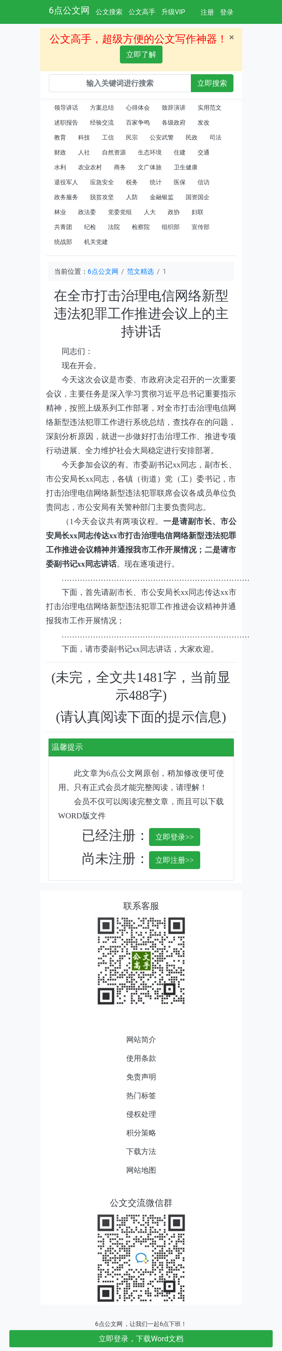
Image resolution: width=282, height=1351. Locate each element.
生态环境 (150, 152)
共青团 (63, 227)
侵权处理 (141, 1114)
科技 (84, 137)
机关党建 (96, 241)
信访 (204, 182)
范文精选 (140, 271)
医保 (180, 182)
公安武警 (162, 137)
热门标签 (141, 1095)
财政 (60, 152)
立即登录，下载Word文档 (141, 1338)
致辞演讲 (174, 107)
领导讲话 (66, 107)
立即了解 (141, 54)
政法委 (87, 212)
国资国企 (198, 197)
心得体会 (138, 107)
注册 (207, 12)
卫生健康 (186, 167)
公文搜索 (109, 12)
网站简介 (141, 1039)
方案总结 (102, 107)
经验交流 (102, 122)
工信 (108, 137)
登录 (226, 12)
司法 (215, 137)
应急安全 (102, 182)
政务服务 (66, 197)
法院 (114, 227)
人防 (132, 197)
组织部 (171, 227)
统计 (156, 182)
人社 (84, 152)
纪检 (90, 227)
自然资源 (114, 152)
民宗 (132, 137)
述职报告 (66, 122)
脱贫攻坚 (102, 197)
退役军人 (66, 182)
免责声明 (141, 1076)
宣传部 (201, 227)
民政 (192, 137)
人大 (150, 212)
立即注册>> (174, 860)
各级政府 (174, 122)
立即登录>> (174, 837)
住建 (180, 152)
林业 (60, 212)
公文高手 (141, 12)
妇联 (198, 212)
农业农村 (90, 167)
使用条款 (141, 1058)
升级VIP (173, 12)
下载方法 (141, 1151)
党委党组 (120, 212)
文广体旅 (150, 167)
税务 (132, 182)
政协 (174, 212)
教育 (60, 137)
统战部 (63, 241)
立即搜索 (212, 83)
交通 (204, 152)
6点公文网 (69, 10)
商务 (120, 167)
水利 (60, 167)
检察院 (141, 227)
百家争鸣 (138, 122)
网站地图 (141, 1170)
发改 (204, 122)
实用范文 (209, 107)
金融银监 (162, 197)
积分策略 (141, 1132)
